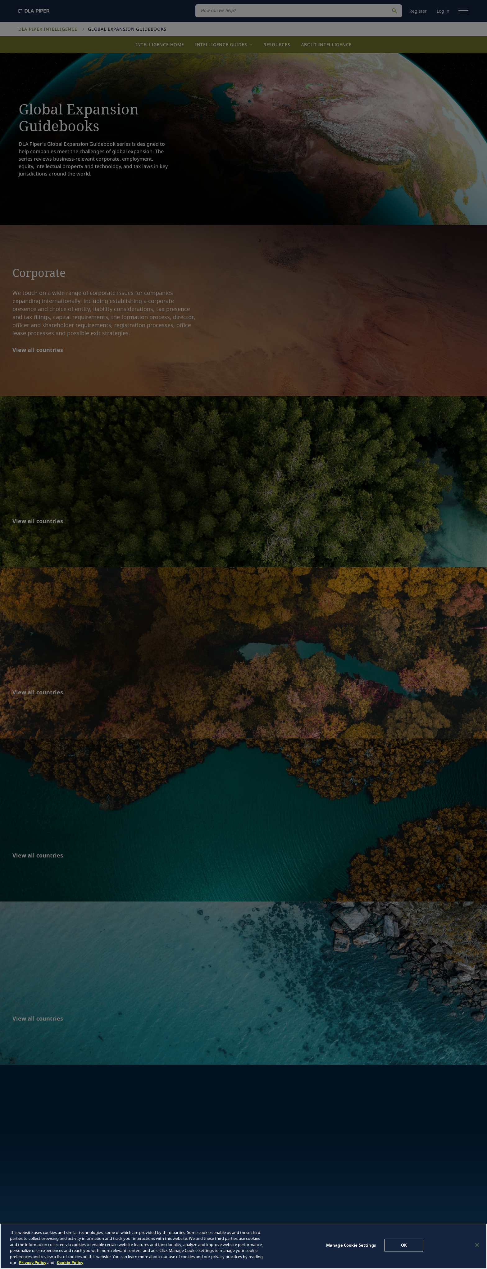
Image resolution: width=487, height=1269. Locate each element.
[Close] (477, 1245)
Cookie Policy (70, 1263)
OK (404, 1245)
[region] (243, 1246)
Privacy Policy (32, 1263)
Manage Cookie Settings (351, 1245)
